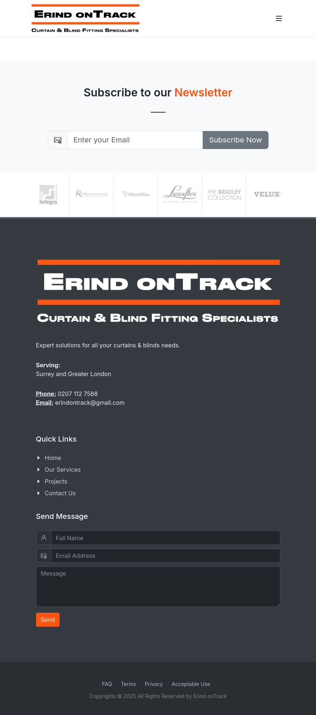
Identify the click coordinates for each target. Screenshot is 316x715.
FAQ (107, 684)
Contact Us (60, 493)
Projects (56, 481)
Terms (128, 684)
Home (53, 457)
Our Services (63, 469)
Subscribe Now (235, 139)
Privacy (154, 684)
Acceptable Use (191, 684)
